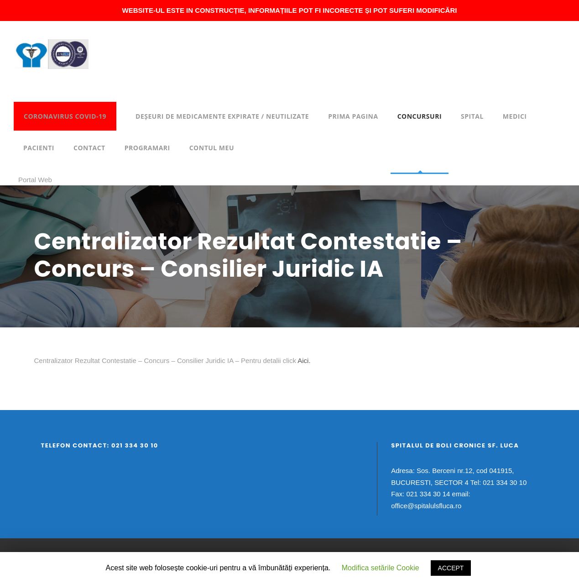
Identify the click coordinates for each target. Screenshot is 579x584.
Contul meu (211, 147)
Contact (89, 147)
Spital (472, 116)
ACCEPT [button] (451, 568)
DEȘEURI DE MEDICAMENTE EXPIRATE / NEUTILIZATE (222, 116)
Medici (515, 116)
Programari (147, 147)
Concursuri (419, 116)
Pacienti (38, 147)
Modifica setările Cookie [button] (380, 568)
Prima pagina (353, 116)
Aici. (303, 360)
